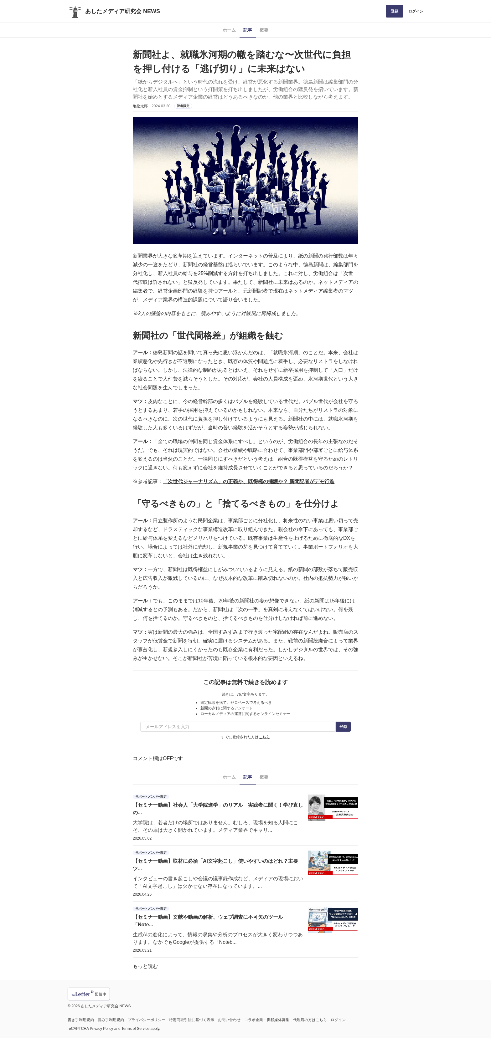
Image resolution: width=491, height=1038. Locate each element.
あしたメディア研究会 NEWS (122, 11)
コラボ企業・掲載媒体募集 (266, 1020)
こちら (264, 737)
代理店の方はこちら (310, 1020)
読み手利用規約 (111, 1020)
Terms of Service (135, 1028)
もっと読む (145, 966)
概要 (264, 30)
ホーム (229, 30)
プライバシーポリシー (146, 1020)
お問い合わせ (229, 1020)
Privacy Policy (101, 1028)
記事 (247, 30)
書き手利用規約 (81, 1020)
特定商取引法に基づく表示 (191, 1020)
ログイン (415, 11)
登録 (394, 11)
